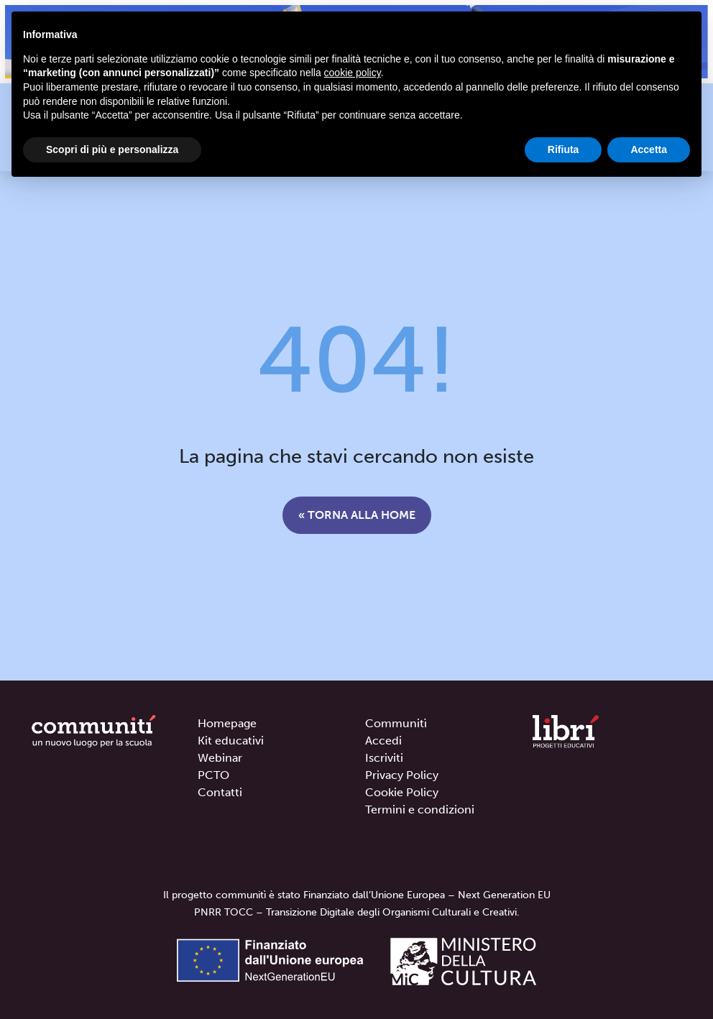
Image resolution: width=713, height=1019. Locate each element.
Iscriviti (384, 758)
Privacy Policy (401, 775)
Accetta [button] (648, 149)
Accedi (383, 740)
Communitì (396, 723)
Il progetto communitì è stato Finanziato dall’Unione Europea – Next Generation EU (357, 895)
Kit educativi (231, 740)
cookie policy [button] (352, 72)
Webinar (220, 758)
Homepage (227, 723)
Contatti (220, 792)
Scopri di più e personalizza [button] (112, 149)
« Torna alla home (356, 515)
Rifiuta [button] (563, 149)
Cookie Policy (401, 792)
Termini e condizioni (419, 809)
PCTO (213, 775)
